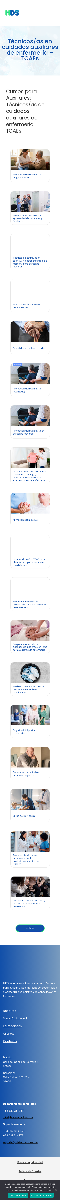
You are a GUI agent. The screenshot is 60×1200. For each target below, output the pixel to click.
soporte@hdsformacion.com (20, 1142)
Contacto (10, 1041)
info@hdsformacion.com (18, 1117)
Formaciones (12, 1026)
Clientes (9, 1034)
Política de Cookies (30, 1171)
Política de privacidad (30, 1162)
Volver (30, 928)
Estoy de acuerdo (18, 1195)
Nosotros (9, 1011)
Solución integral (15, 1018)
